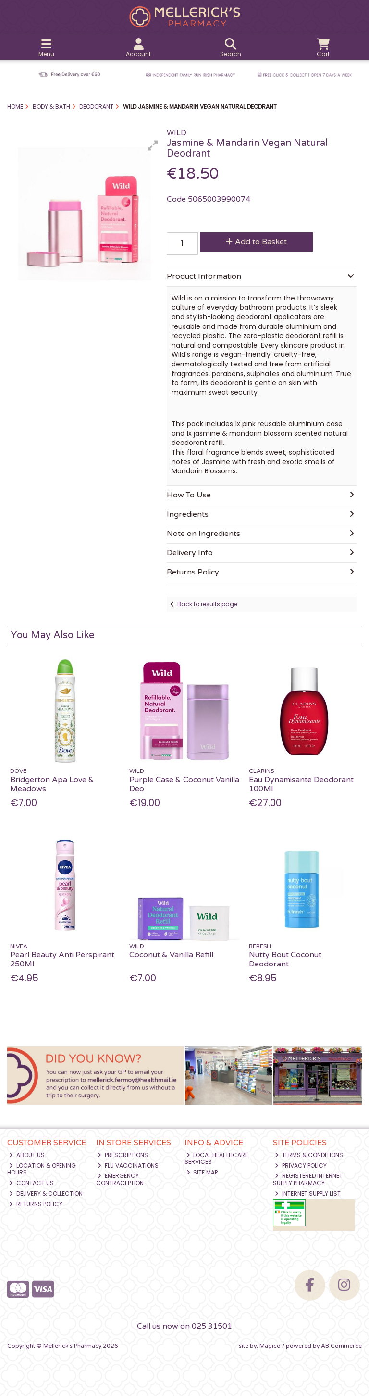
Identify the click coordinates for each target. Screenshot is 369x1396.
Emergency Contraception (120, 1179)
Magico (270, 1346)
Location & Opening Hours (41, 1168)
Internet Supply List (308, 1193)
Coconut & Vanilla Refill (171, 955)
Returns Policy (35, 1204)
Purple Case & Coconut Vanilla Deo (184, 784)
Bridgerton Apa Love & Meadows (52, 784)
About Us (27, 1155)
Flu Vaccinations (128, 1165)
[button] (152, 145)
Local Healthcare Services (216, 1158)
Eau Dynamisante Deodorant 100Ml (301, 784)
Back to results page (207, 604)
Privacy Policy (301, 1165)
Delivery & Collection (46, 1193)
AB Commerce (341, 1346)
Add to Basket (256, 242)
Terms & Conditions (309, 1155)
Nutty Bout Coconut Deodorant (285, 959)
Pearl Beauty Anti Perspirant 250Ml (62, 959)
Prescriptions (123, 1155)
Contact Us (31, 1183)
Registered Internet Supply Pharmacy (308, 1179)
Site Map (202, 1172)
